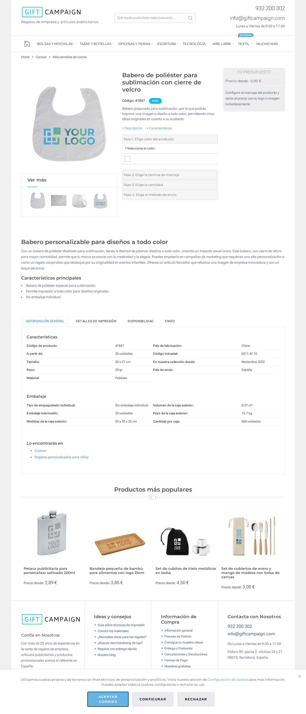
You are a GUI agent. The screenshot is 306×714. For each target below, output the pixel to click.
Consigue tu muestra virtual (183, 643)
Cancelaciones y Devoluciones (185, 655)
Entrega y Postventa (178, 649)
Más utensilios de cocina (70, 57)
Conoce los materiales (113, 632)
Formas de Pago (176, 661)
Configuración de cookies (228, 679)
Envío (170, 322)
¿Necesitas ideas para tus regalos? (122, 638)
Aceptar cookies (108, 699)
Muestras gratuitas (177, 667)
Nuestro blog (107, 655)
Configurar (153, 699)
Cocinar (41, 57)
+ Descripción (132, 128)
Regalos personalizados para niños (62, 458)
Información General (45, 322)
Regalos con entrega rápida (117, 649)
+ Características (159, 128)
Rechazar (196, 699)
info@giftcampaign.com (257, 18)
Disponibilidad (140, 322)
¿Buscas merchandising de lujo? (120, 643)
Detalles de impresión (96, 322)
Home (25, 57)
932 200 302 (270, 8)
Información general (178, 631)
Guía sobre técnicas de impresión (121, 626)
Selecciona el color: (140, 148)
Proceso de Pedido (177, 637)
